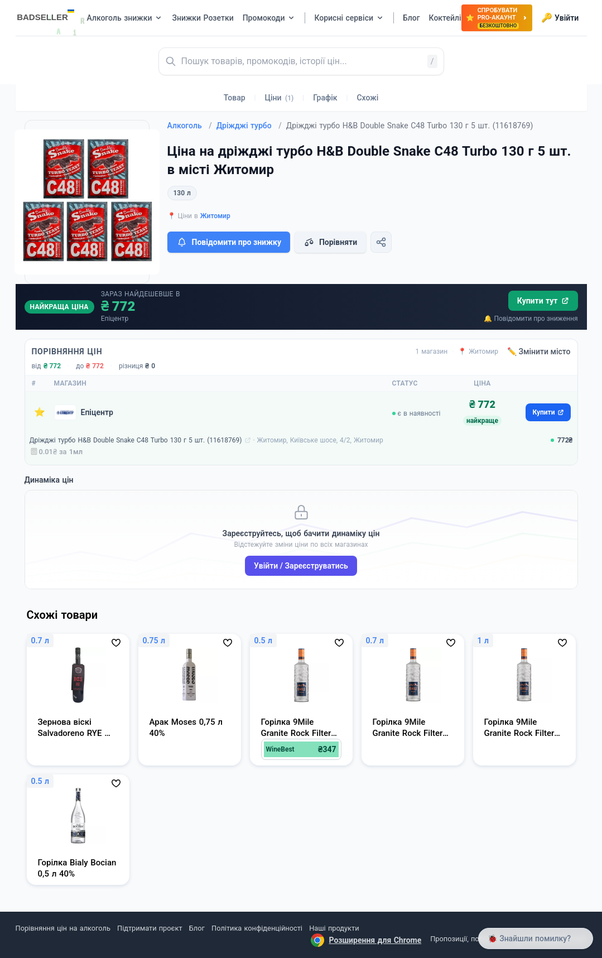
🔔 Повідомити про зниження (530, 318)
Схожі (367, 97)
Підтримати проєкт (149, 928)
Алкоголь (189, 125)
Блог (197, 928)
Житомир (215, 216)
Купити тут (543, 300)
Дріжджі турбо (249, 125)
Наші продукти (334, 928)
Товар (234, 97)
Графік (325, 97)
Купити (548, 412)
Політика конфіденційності (256, 928)
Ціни (279, 97)
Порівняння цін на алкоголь (63, 928)
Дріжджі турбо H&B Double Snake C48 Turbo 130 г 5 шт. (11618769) (136, 440)
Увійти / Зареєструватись (301, 565)
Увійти (560, 18)
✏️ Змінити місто (539, 351)
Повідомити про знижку (228, 242)
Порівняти (330, 242)
